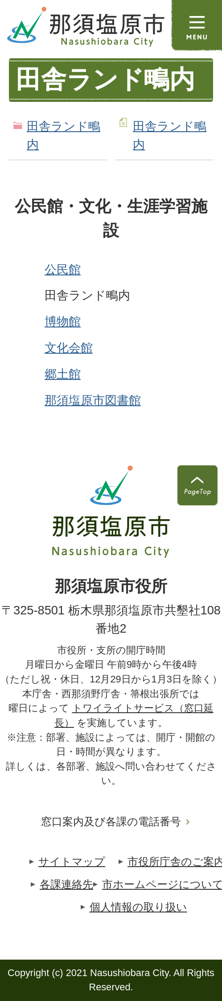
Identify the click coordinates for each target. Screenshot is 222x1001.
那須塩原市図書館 (93, 400)
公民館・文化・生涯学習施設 (111, 218)
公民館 (63, 269)
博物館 (63, 321)
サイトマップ (71, 862)
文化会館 (69, 348)
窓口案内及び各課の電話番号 (111, 821)
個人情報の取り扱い (138, 907)
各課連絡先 (66, 884)
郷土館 (63, 374)
